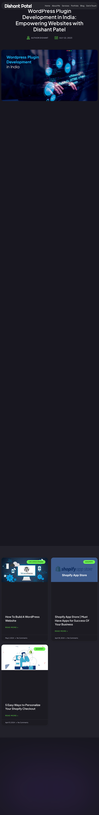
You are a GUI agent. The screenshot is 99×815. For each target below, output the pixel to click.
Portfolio (75, 5)
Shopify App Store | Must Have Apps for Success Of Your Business (72, 620)
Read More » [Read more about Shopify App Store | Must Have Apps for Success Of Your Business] (61, 631)
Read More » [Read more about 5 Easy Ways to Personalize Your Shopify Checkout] (11, 716)
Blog (82, 5)
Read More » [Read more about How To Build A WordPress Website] (11, 627)
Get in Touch (91, 5)
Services (65, 5)
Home (47, 5)
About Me (56, 5)
